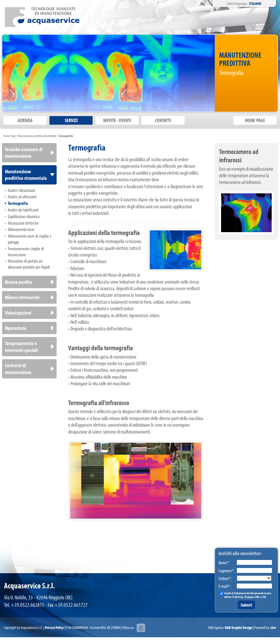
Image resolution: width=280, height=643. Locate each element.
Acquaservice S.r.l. (42, 17)
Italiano (255, 3)
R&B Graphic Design (238, 627)
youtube (140, 628)
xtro (273, 627)
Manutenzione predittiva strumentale (37, 136)
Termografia (65, 136)
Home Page (9, 136)
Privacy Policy (54, 627)
